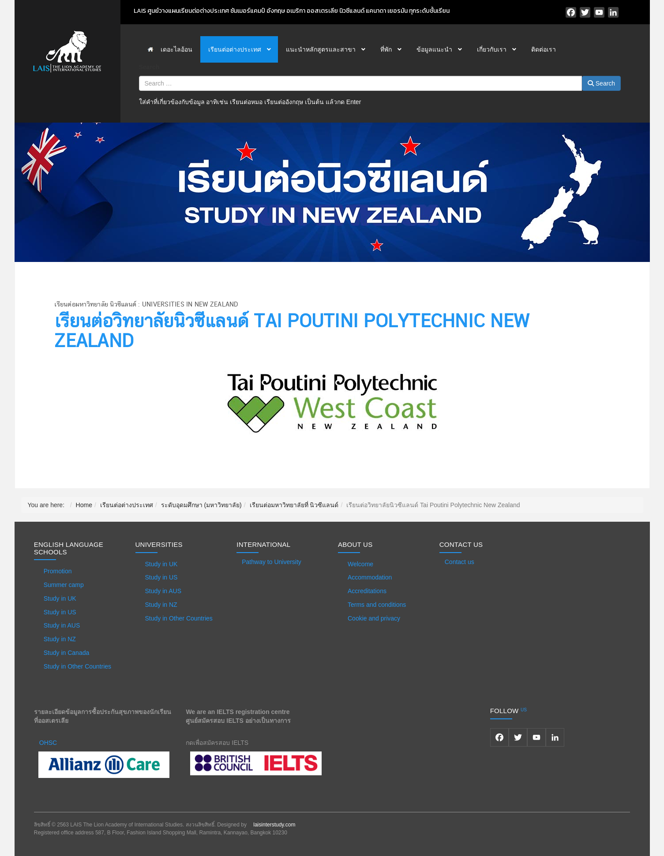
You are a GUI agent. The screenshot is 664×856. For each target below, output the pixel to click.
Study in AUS (62, 625)
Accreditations (367, 590)
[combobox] (360, 83)
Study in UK (60, 598)
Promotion (58, 571)
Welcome (360, 564)
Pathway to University (271, 561)
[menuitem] (169, 49)
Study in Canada (67, 652)
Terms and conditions (377, 604)
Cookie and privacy (374, 618)
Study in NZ (60, 639)
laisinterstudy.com (274, 825)
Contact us (459, 561)
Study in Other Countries (77, 666)
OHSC (48, 742)
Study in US (60, 612)
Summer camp (64, 584)
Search (149, 67)
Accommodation (370, 577)
